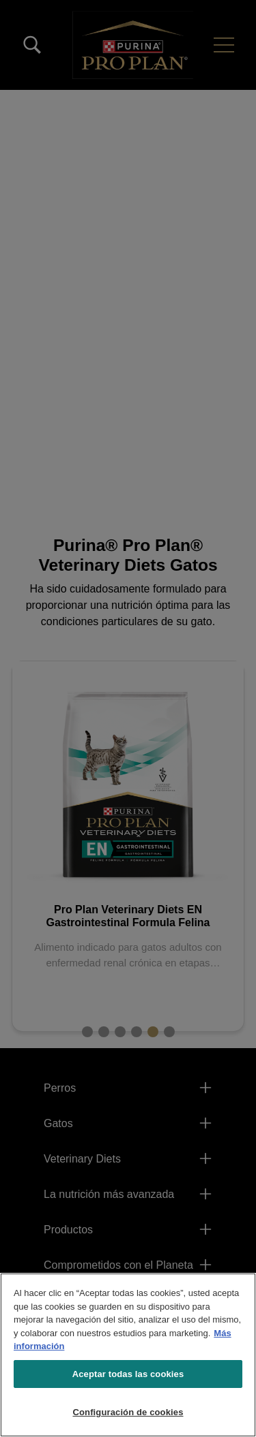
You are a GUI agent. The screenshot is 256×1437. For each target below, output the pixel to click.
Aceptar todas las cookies (128, 1374)
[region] (128, 1355)
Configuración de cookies (127, 1412)
